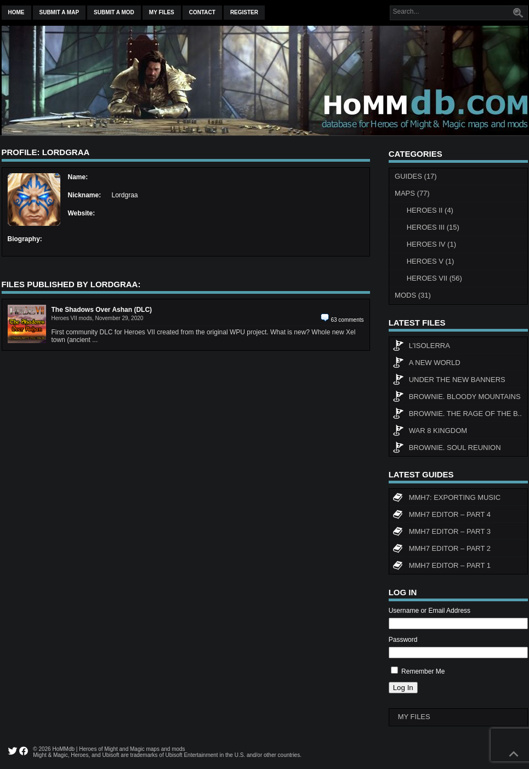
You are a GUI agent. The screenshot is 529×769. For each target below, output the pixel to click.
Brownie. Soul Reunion (447, 448)
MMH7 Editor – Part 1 (442, 566)
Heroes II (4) (430, 210)
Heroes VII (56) (434, 278)
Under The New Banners (449, 380)
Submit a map (59, 12)
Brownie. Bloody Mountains (457, 397)
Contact (202, 12)
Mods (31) (413, 295)
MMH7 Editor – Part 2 (442, 549)
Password (403, 639)
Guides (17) (416, 176)
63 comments (347, 320)
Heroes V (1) (430, 261)
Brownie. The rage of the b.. (457, 414)
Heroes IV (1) (431, 244)
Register (244, 12)
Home (16, 12)
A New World (426, 363)
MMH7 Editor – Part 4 (442, 515)
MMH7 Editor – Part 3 (442, 532)
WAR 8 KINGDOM (430, 431)
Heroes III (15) (433, 227)
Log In (403, 687)
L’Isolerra (421, 346)
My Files (161, 12)
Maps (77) (412, 193)
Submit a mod (114, 12)
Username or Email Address (429, 610)
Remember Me (423, 671)
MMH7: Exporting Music (446, 498)
